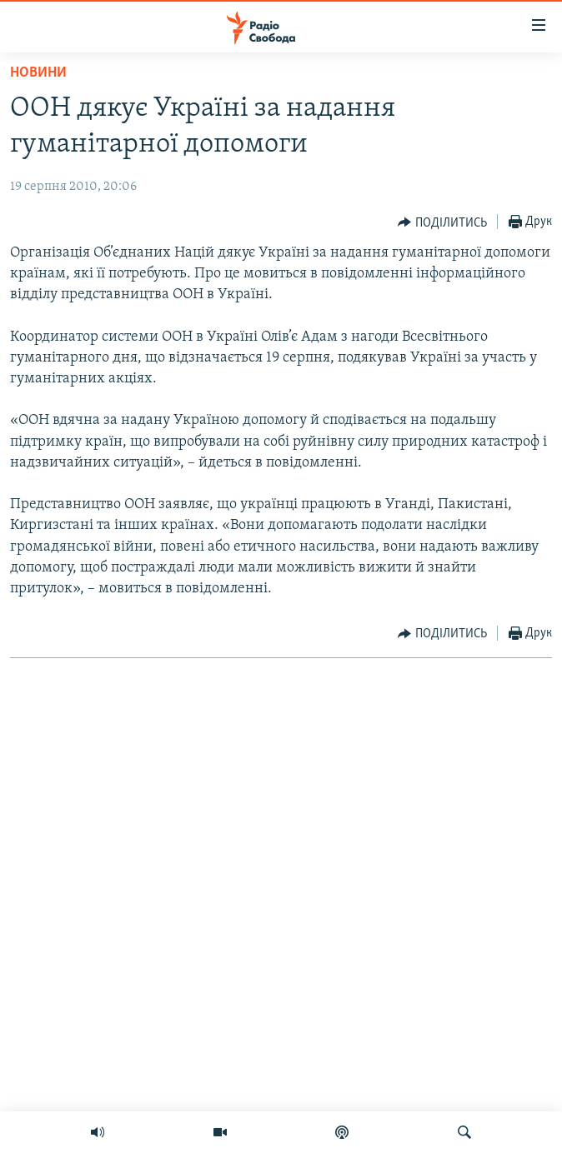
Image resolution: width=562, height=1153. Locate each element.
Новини (38, 73)
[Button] (442, 222)
